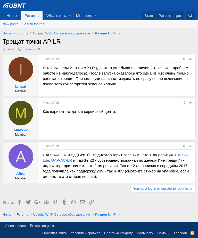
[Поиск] (190, 15)
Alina (21, 173)
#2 (191, 103)
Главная (180, 233)
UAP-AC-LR (61, 160)
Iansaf (10, 49)
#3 (191, 146)
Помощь (163, 233)
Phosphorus (15, 226)
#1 (191, 59)
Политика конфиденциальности (129, 233)
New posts (10, 24)
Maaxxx (21, 130)
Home (11, 15)
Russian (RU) (42, 226)
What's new (56, 15)
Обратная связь (54, 233)
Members (84, 15)
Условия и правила (86, 233)
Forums (31, 15)
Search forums (33, 24)
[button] (69, 15)
